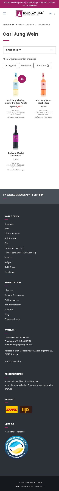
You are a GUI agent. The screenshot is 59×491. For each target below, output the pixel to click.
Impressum (40, 486)
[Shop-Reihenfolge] (29, 50)
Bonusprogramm (13, 304)
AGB (17, 486)
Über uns (9, 290)
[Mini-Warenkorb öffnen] (50, 14)
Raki (7, 228)
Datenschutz (27, 486)
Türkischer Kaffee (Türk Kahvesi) (20, 252)
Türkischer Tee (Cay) (14, 247)
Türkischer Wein (12, 233)
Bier (6, 243)
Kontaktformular (13, 361)
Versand (18, 114)
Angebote (9, 223)
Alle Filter (43, 65)
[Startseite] (29, 14)
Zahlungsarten (12, 299)
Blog (7, 314)
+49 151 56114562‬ (23, 340)
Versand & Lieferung (14, 295)
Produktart (26, 65)
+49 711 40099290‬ (20, 337)
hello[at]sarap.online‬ (21, 344)
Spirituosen (10, 238)
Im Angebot (10, 65)
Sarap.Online (8, 25)
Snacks (8, 257)
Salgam (8, 262)
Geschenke (10, 271)
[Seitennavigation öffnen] (8, 14)
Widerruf (9, 309)
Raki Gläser (10, 267)
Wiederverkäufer (12, 319)
